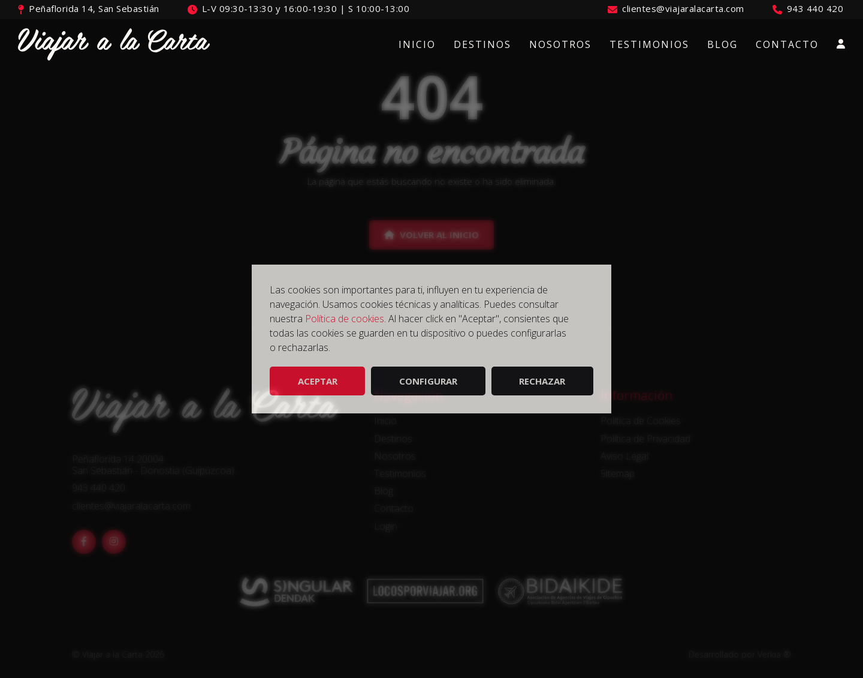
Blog (722, 44)
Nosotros (560, 44)
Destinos (482, 44)
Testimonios (649, 44)
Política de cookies (344, 318)
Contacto (787, 44)
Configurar (428, 381)
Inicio (417, 44)
